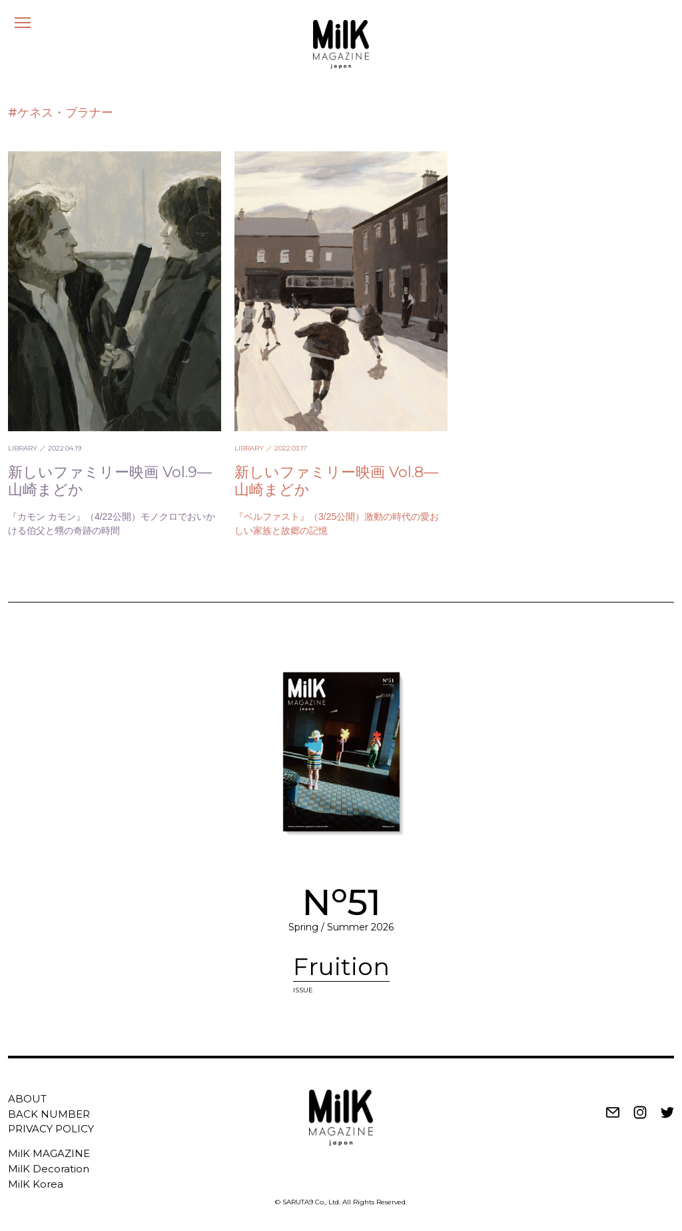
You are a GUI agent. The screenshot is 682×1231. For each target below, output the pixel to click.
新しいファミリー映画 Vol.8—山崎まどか (336, 481)
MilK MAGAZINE (49, 1153)
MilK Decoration (48, 1168)
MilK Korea (35, 1184)
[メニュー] (23, 23)
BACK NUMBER (49, 1114)
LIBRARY (22, 448)
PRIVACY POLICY (51, 1128)
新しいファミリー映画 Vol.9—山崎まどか (110, 481)
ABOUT (27, 1098)
